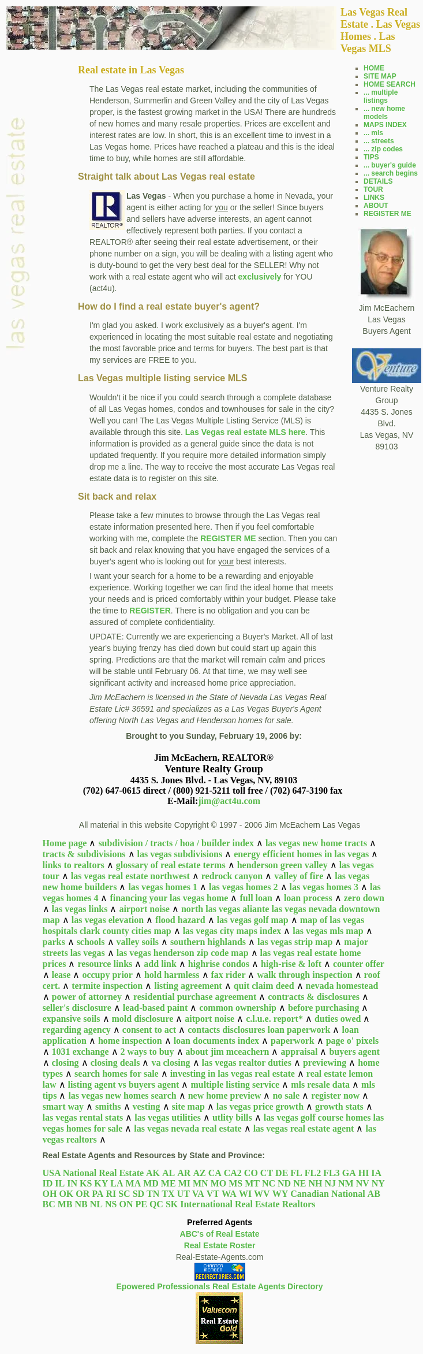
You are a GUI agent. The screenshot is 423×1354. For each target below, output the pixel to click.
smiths (108, 1106)
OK (66, 1194)
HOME (374, 68)
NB (81, 1204)
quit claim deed (264, 986)
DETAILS (378, 181)
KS (86, 1183)
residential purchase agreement (194, 997)
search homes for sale (116, 1073)
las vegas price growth (260, 1106)
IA (376, 1173)
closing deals (115, 1062)
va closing (170, 1062)
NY (378, 1183)
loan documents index (216, 1041)
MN (200, 1183)
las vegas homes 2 (243, 887)
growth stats (339, 1106)
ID (48, 1183)
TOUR (373, 189)
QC (156, 1204)
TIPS (371, 157)
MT (252, 1183)
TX (168, 1194)
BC (49, 1204)
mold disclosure (143, 1019)
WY (280, 1194)
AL (168, 1173)
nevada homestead (342, 986)
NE (299, 1183)
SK (172, 1204)
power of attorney (87, 997)
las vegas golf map (253, 920)
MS (235, 1183)
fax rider (228, 975)
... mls (373, 133)
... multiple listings (381, 96)
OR (82, 1194)
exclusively (260, 276)
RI (111, 1194)
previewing (324, 1062)
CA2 (233, 1173)
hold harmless (172, 975)
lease (61, 975)
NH (315, 1183)
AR (183, 1173)
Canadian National (327, 1194)
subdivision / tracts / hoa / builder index (176, 843)
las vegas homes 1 (162, 887)
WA (229, 1194)
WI (245, 1194)
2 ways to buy (147, 1052)
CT (266, 1173)
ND (284, 1183)
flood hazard (180, 920)
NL (96, 1204)
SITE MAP (380, 76)
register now (335, 1095)
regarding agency (77, 1030)
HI (363, 1173)
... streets (379, 141)
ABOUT (376, 206)
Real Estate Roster (220, 1245)
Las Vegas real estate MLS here (245, 432)
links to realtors (73, 865)
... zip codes (383, 149)
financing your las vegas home (169, 898)
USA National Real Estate (93, 1173)
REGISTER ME (228, 538)
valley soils (138, 942)
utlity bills (232, 1117)
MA (133, 1183)
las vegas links (80, 909)
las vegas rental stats (83, 1117)
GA (349, 1173)
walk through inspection (304, 975)
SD (138, 1194)
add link (160, 964)
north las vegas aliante (225, 909)
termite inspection (107, 986)
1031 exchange (80, 1052)
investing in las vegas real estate (232, 1073)
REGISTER (150, 610)
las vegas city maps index (232, 931)
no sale (286, 1095)
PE (141, 1204)
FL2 (313, 1173)
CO (251, 1173)
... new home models (384, 113)
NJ (330, 1183)
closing (65, 1062)
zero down (364, 898)
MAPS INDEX (385, 125)
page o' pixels (352, 1041)
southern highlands (208, 942)
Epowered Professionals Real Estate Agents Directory (219, 1286)
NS (111, 1204)
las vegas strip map (294, 942)
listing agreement (188, 986)
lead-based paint (155, 1008)
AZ (199, 1173)
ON (126, 1204)
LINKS (374, 198)
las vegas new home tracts (316, 843)
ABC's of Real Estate (220, 1233)
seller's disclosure (77, 1008)
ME (168, 1183)
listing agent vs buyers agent (123, 1084)
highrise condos (218, 964)
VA (198, 1194)
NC (268, 1183)
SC (124, 1194)
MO (219, 1183)
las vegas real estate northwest (130, 876)
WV (262, 1194)
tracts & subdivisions (84, 854)
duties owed (338, 1019)
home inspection (130, 1041)
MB (65, 1204)
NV (362, 1183)
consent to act (149, 1030)
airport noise (144, 909)
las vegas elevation (108, 920)
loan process (308, 898)
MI (184, 1183)
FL (296, 1173)
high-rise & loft (291, 964)
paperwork (293, 1041)
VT (213, 1194)
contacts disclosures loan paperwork (259, 1030)
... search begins (391, 173)
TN (153, 1194)
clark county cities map (125, 931)
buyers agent (354, 1052)
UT (183, 1194)
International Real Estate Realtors (247, 1204)
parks (54, 942)
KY (101, 1183)
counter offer (358, 964)
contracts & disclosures (314, 997)
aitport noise (209, 1019)
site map (188, 1106)
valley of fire (298, 876)
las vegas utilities (167, 1117)
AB (374, 1194)
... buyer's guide (390, 165)
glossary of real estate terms (171, 865)
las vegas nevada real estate (187, 1128)
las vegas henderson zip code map (183, 953)
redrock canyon (232, 876)
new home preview (224, 1095)
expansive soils (71, 1019)
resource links (104, 964)
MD (151, 1183)
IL (60, 1183)
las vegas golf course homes (317, 1117)
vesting (146, 1106)
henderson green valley (282, 865)
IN (72, 1183)
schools (91, 942)
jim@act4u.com (229, 801)
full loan (255, 898)
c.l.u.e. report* (274, 1019)
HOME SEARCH (389, 84)
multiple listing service (234, 1084)
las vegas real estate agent (303, 1128)
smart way (63, 1106)
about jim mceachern (227, 1052)
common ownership (237, 1008)
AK (153, 1173)
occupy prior (107, 975)
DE (281, 1173)
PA (97, 1194)
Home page (65, 843)
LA (116, 1183)
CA (215, 1173)
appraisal (298, 1052)
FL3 (331, 1173)
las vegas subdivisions (180, 854)
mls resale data (320, 1084)
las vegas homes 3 (324, 887)
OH (50, 1194)
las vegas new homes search (122, 1095)
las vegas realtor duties (246, 1062)
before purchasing (323, 1008)
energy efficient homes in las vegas (301, 854)
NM (346, 1183)
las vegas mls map (328, 931)
